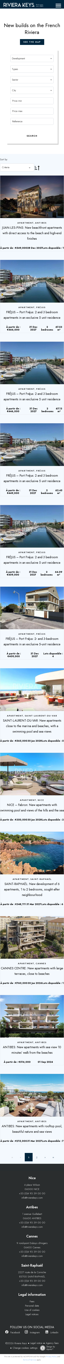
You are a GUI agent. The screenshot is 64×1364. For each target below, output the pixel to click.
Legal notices (32, 1314)
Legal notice (36, 1343)
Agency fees (52, 1343)
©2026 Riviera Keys (16, 1343)
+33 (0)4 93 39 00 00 (32, 1193)
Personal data (32, 1306)
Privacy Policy (51, 1356)
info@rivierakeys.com (32, 1198)
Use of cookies (32, 1310)
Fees (32, 1301)
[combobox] (32, 58)
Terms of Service (29, 1359)
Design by (46, 1348)
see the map (32, 42)
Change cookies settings (25, 1348)
